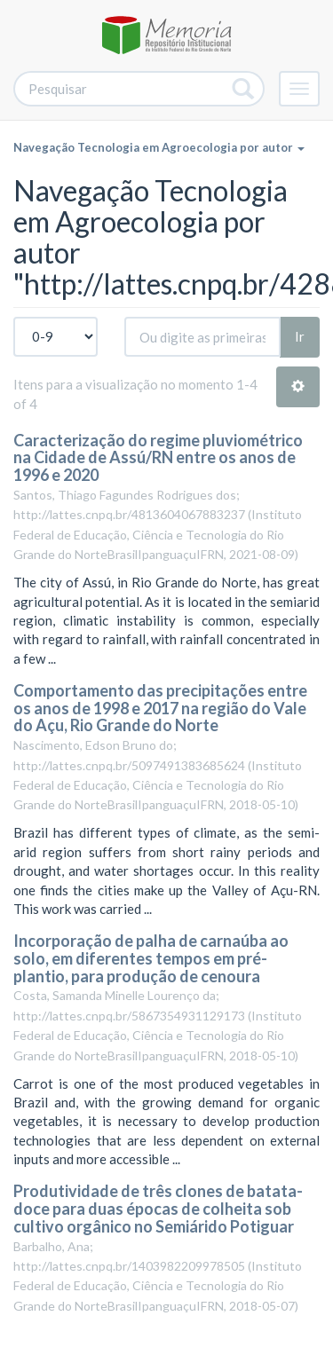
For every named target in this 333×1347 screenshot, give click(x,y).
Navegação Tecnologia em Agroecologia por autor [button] (159, 147)
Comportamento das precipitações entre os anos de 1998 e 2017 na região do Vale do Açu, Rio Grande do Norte (160, 708)
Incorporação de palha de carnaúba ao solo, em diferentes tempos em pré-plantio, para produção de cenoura (151, 958)
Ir (300, 336)
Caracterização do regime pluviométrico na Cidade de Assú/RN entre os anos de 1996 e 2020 (158, 457)
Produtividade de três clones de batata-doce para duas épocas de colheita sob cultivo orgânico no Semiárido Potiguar (158, 1208)
